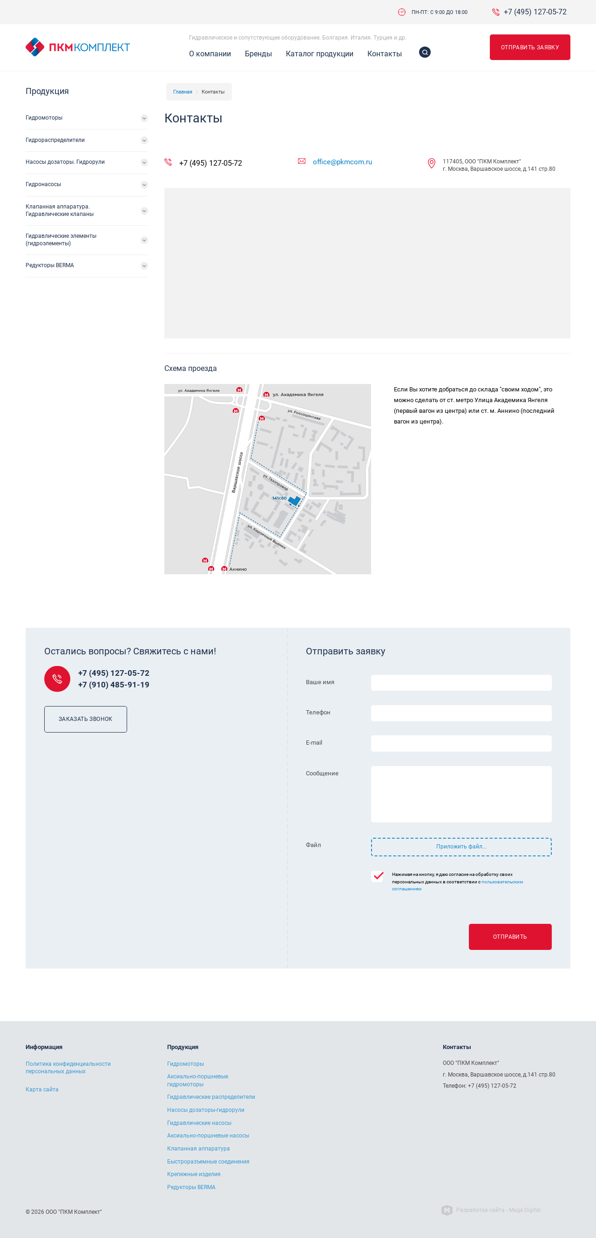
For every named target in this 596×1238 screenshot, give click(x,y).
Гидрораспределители (55, 140)
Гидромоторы (44, 117)
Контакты (384, 53)
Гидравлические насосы (199, 1123)
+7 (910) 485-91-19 (113, 685)
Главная (182, 92)
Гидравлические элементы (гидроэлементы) (61, 240)
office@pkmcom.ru (342, 162)
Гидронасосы (43, 184)
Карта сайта (42, 1089)
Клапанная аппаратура (198, 1148)
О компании (210, 53)
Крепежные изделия (194, 1174)
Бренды (258, 53)
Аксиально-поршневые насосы (208, 1135)
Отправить (510, 937)
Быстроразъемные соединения (208, 1161)
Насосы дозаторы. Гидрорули (65, 162)
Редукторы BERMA (50, 265)
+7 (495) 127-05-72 (535, 12)
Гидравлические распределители (211, 1097)
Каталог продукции (319, 53)
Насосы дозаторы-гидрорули (205, 1110)
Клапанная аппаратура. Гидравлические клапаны (60, 210)
